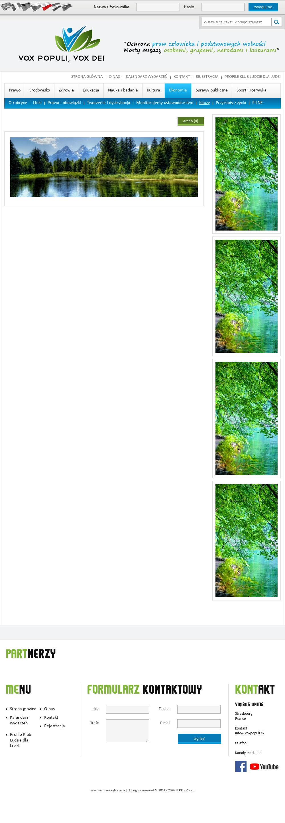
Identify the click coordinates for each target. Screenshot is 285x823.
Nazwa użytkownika (111, 7)
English (6, 6)
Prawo (15, 90)
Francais (16, 6)
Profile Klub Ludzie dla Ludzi (253, 77)
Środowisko (39, 90)
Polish (46, 6)
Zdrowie (66, 90)
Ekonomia (178, 90)
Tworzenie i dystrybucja (108, 103)
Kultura (153, 90)
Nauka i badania (123, 90)
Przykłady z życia (231, 103)
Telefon (164, 709)
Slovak (66, 6)
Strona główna (87, 77)
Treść (94, 723)
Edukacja (91, 90)
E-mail (165, 723)
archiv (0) (190, 121)
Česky (36, 6)
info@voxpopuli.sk (249, 733)
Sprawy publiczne (212, 90)
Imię (95, 709)
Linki (37, 103)
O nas (114, 77)
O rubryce (18, 103)
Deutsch (26, 6)
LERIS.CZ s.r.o (185, 791)
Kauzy (204, 103)
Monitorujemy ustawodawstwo (164, 103)
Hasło (189, 7)
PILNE (257, 103)
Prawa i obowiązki (64, 103)
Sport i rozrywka (251, 90)
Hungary (56, 6)
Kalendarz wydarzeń (147, 77)
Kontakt (182, 77)
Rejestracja (207, 77)
